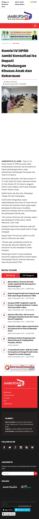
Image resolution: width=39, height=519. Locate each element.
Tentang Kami (8, 404)
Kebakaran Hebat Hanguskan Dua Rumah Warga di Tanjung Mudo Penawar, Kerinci (21, 340)
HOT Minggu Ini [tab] (28, 275)
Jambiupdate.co (6, 43)
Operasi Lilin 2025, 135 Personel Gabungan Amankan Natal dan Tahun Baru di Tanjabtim (23, 317)
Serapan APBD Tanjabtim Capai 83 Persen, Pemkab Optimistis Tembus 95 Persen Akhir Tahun (23, 305)
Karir (5, 401)
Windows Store (22, 510)
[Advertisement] (19, 137)
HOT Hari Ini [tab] (10, 275)
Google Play (9, 514)
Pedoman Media (9, 395)
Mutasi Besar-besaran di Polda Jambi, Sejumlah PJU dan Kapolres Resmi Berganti (22, 284)
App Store (8, 510)
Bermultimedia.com (25, 506)
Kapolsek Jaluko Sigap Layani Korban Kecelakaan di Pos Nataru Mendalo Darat (23, 329)
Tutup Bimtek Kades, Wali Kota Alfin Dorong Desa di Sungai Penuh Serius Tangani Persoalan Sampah (23, 352)
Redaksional (7, 392)
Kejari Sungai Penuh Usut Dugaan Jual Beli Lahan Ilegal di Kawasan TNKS (23, 294)
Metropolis (16, 43)
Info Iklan (6, 398)
